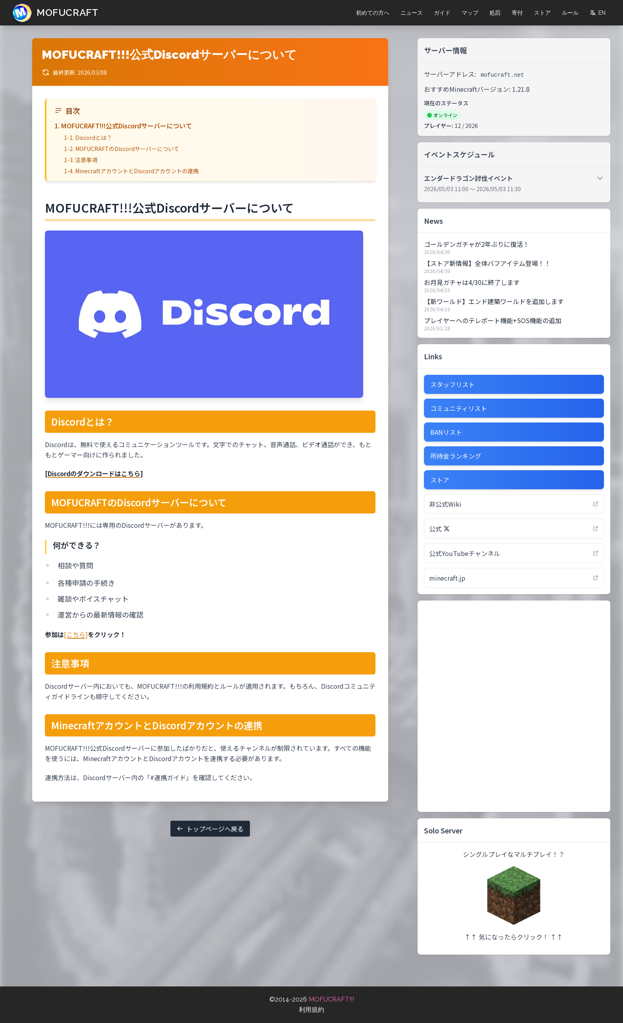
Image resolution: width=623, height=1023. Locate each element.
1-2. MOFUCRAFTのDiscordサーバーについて (121, 149)
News (433, 220)
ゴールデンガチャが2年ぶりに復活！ (476, 244)
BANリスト (446, 432)
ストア (542, 13)
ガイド (442, 13)
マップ (470, 13)
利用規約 (311, 1009)
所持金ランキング (455, 456)
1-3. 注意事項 (80, 160)
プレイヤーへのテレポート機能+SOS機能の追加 (492, 320)
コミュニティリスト (458, 408)
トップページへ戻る (210, 828)
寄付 (517, 13)
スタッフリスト (452, 384)
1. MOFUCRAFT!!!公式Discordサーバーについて (123, 125)
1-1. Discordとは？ (88, 137)
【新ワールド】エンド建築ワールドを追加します (494, 301)
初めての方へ (372, 13)
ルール (570, 13)
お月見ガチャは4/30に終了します (472, 282)
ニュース (411, 13)
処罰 (495, 13)
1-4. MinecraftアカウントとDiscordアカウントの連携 (131, 171)
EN (598, 13)
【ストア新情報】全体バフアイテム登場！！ (487, 263)
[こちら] (76, 634)
